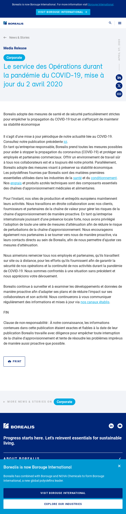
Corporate (14, 58)
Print (14, 361)
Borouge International (100, 4)
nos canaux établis (95, 302)
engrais (16, 183)
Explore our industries (63, 504)
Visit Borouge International (63, 493)
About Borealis (62, 459)
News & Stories (16, 37)
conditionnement (104, 178)
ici (65, 142)
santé (77, 178)
